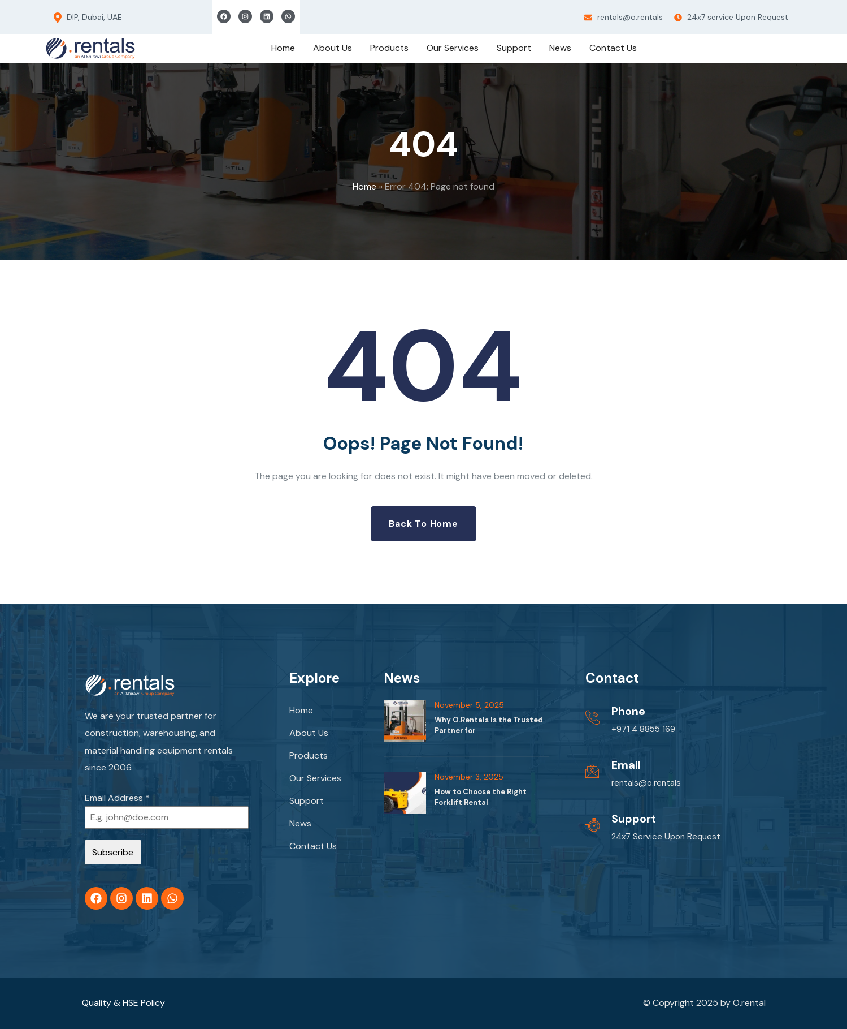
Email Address (117, 798)
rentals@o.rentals (623, 17)
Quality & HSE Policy (123, 1003)
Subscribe (112, 852)
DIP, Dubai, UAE (88, 17)
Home (364, 186)
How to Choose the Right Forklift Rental (481, 797)
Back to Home (423, 523)
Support (306, 801)
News (300, 823)
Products (308, 755)
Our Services (315, 778)
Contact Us (313, 846)
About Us (308, 733)
